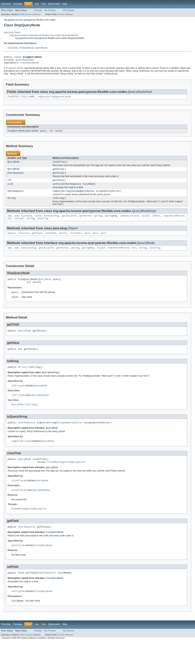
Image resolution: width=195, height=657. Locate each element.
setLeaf (19, 223)
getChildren (69, 220)
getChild (58, 172)
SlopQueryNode (16, 133)
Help (64, 3)
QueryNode (41, 48)
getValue (58, 183)
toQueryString (61, 195)
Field (21, 14)
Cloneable (13, 48)
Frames (38, 10)
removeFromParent (174, 220)
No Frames (50, 10)
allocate (26, 220)
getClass (37, 239)
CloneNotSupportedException (66, 474)
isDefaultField (129, 220)
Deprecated (54, 3)
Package (17, 3)
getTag (98, 220)
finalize (23, 239)
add (10, 220)
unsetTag (42, 223)
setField (58, 187)
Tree (43, 3)
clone (38, 220)
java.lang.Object (12, 32)
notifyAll (76, 239)
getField (58, 176)
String (11, 202)
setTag (31, 223)
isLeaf (146, 220)
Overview (6, 3)
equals (12, 239)
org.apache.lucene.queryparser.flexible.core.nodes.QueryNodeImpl (44, 35)
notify (63, 239)
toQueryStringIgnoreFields (54, 98)
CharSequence (15, 176)
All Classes (68, 10)
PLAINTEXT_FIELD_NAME (21, 98)
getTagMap (111, 220)
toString (58, 202)
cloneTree (59, 164)
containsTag (51, 220)
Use (37, 3)
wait (87, 239)
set (10, 223)
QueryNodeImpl (25, 61)
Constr (29, 14)
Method (36, 14)
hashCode (50, 239)
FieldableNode (26, 48)
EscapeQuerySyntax (83, 195)
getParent (85, 220)
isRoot (156, 220)
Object (73, 234)
